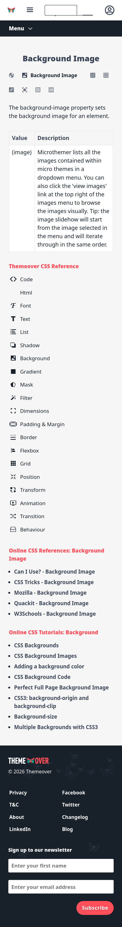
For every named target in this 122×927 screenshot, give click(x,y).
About (16, 817)
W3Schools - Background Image (55, 613)
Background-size (35, 716)
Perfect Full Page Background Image (61, 687)
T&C (14, 804)
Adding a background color (49, 666)
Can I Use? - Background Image (54, 571)
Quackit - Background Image (51, 603)
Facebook (73, 792)
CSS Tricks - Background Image (54, 582)
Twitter (70, 804)
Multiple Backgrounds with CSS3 (56, 727)
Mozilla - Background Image (50, 592)
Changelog (75, 817)
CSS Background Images (45, 655)
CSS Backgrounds (36, 645)
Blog (67, 829)
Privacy (18, 792)
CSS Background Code (42, 676)
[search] (61, 10)
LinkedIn (19, 829)
